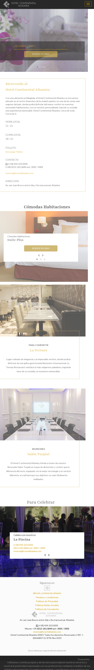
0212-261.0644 (21, 548)
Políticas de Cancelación (47, 609)
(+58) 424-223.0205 (23, 544)
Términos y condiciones (47, 597)
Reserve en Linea (32, 54)
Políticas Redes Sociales (47, 605)
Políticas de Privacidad (47, 601)
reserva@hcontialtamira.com (27, 551)
